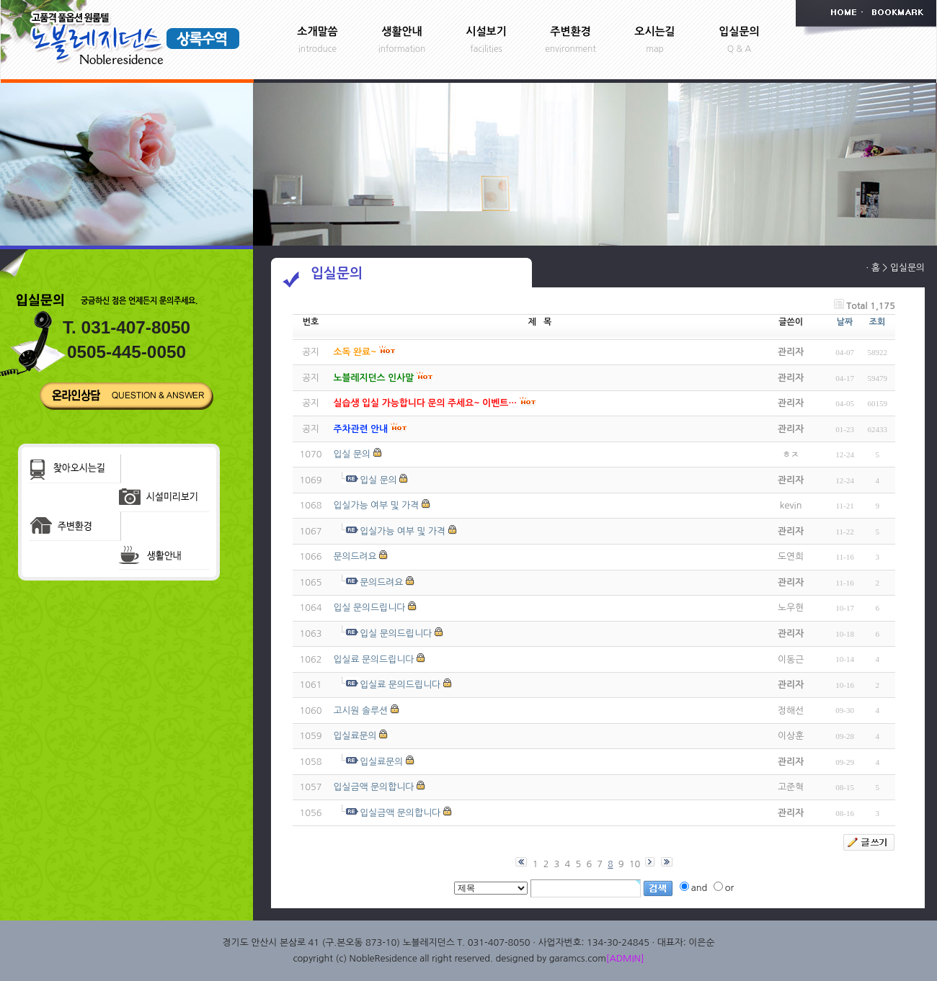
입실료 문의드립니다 (373, 659)
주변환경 (570, 31)
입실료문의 (354, 735)
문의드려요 (354, 556)
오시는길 (654, 31)
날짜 (845, 322)
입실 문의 (351, 454)
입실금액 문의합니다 (373, 787)
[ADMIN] (625, 958)
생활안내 (401, 31)
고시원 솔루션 (360, 710)
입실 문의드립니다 (369, 607)
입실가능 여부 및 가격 (376, 505)
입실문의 (739, 31)
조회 (877, 322)
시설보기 (486, 31)
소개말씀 (317, 31)
